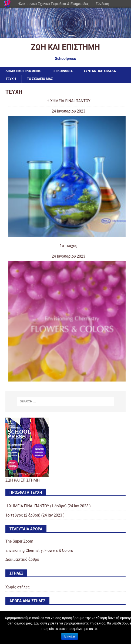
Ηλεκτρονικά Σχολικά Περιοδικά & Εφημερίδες (53, 4)
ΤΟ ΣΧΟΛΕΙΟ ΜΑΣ (40, 79)
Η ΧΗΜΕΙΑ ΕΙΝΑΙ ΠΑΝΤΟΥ (68, 101)
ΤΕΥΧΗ (11, 79)
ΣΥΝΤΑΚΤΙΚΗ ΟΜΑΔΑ (100, 71)
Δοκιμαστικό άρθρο (22, 559)
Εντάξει (69, 636)
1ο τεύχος (68, 245)
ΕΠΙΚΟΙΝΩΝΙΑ (63, 71)
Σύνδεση (102, 4)
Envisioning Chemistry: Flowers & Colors (39, 550)
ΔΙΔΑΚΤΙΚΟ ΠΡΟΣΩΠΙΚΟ (23, 71)
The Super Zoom (19, 541)
